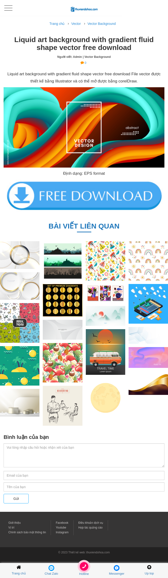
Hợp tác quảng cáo (90, 527)
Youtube (61, 527)
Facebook (62, 522)
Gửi (16, 499)
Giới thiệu (14, 522)
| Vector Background (97, 57)
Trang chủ (57, 24)
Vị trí (11, 527)
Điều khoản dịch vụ (90, 522)
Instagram (62, 532)
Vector (76, 24)
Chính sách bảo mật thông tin (27, 532)
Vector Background (101, 24)
